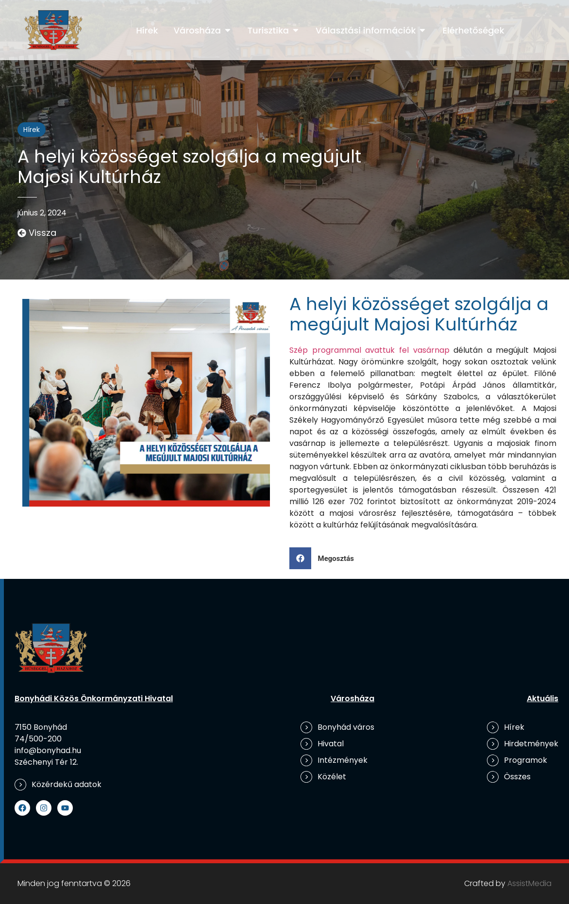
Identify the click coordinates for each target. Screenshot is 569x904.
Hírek (31, 129)
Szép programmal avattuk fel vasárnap (369, 350)
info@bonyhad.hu (48, 750)
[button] (325, 558)
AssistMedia (529, 883)
